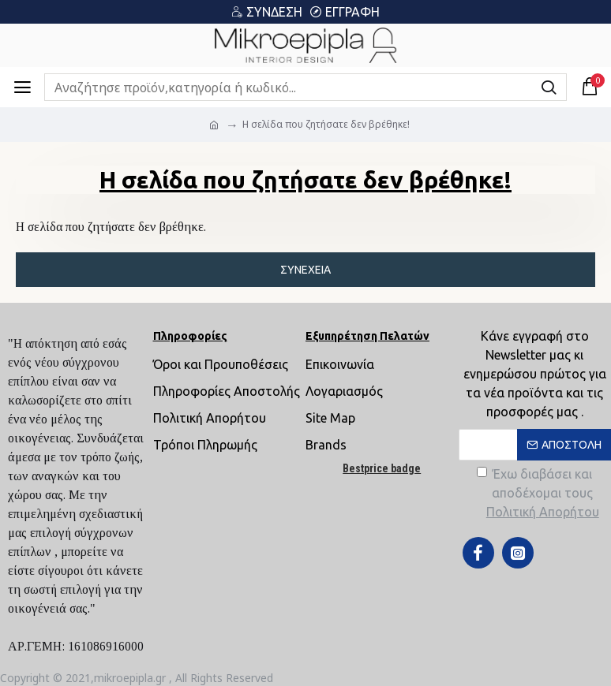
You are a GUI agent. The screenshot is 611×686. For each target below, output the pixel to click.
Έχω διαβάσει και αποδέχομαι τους (539, 494)
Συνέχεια (305, 269)
